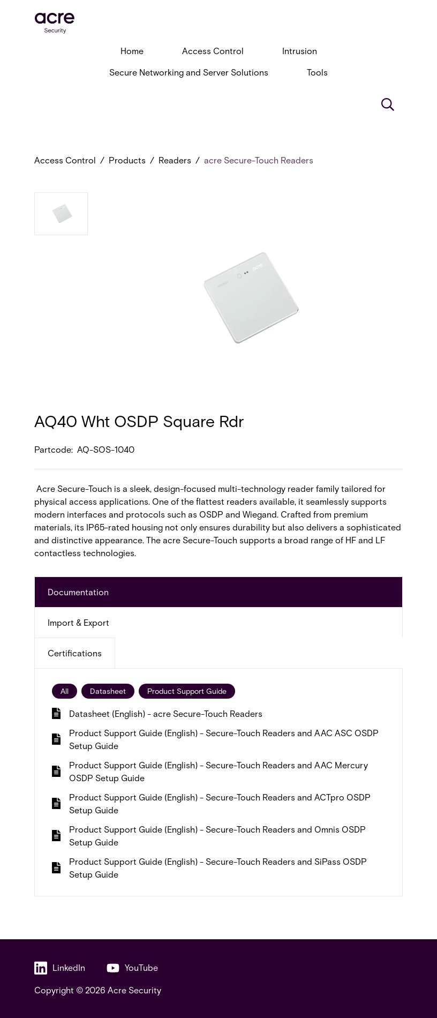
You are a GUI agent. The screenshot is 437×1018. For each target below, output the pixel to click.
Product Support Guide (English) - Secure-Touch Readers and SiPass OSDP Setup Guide (209, 867)
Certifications (75, 653)
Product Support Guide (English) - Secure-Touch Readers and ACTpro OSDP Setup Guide (211, 803)
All (65, 690)
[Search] (388, 104)
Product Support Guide (187, 690)
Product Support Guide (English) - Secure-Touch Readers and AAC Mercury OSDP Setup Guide (210, 771)
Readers (175, 160)
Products (127, 160)
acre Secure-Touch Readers (258, 160)
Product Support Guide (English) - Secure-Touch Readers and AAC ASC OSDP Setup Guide (215, 739)
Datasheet (108, 690)
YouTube (132, 968)
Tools (317, 72)
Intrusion (299, 51)
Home (132, 51)
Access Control (213, 51)
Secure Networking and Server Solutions (188, 72)
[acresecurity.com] (218, 23)
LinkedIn (59, 968)
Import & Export (78, 622)
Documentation (78, 592)
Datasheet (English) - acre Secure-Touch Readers (157, 713)
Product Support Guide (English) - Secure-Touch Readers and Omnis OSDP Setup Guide (209, 835)
